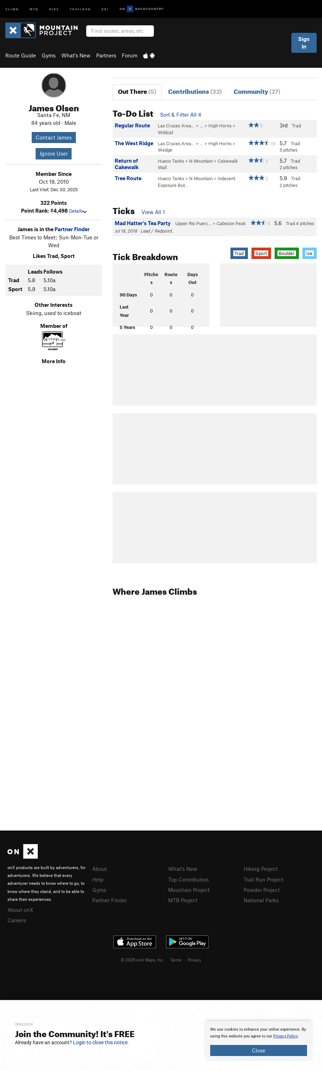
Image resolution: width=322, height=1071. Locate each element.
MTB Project (182, 900)
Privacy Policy (285, 1036)
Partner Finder (72, 229)
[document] (258, 1041)
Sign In (304, 43)
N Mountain (201, 161)
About (99, 869)
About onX (20, 910)
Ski (105, 8)
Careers (16, 920)
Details (78, 211)
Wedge (165, 150)
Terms (176, 959)
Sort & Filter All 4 (180, 114)
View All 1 (153, 212)
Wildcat (165, 132)
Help (98, 879)
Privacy (194, 959)
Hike (54, 8)
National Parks (261, 900)
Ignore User (54, 153)
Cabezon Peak (231, 223)
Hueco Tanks (171, 161)
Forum (129, 55)
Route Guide (20, 55)
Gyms (49, 55)
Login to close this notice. (101, 1042)
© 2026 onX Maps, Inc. (142, 959)
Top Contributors (188, 879)
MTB (34, 8)
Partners (106, 55)
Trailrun (80, 8)
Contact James (54, 137)
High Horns (220, 125)
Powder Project (262, 890)
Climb (12, 8)
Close (258, 1050)
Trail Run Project (263, 879)
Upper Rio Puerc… (193, 223)
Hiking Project (260, 869)
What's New (75, 55)
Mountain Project (188, 890)
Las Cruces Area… (176, 125)
